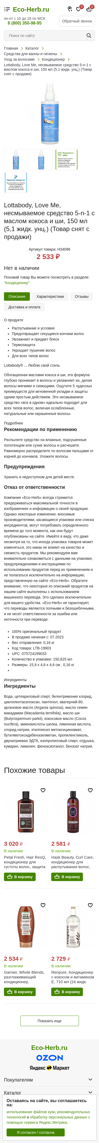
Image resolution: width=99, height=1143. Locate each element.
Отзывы (81, 296)
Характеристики (50, 296)
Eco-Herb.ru (31, 9)
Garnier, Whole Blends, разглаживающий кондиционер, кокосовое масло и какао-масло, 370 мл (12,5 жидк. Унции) (24, 984)
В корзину (23, 877)
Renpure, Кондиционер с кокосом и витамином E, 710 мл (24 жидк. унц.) (72, 979)
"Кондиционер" (17, 283)
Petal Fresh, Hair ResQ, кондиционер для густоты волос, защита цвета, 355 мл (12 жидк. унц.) (25, 866)
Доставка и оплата (24, 307)
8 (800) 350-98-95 (24, 23)
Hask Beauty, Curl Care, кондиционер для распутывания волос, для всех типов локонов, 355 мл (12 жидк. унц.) (72, 869)
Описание (16, 296)
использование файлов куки (31, 1112)
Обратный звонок (77, 21)
